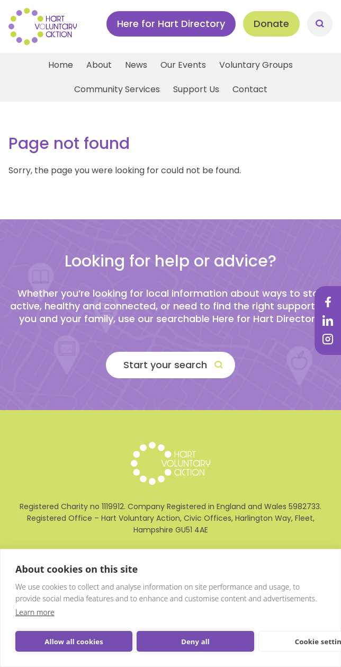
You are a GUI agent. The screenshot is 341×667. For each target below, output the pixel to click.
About (99, 65)
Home (60, 65)
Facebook (327, 302)
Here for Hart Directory (171, 23)
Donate (271, 23)
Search (320, 24)
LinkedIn (327, 320)
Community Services (117, 89)
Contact (249, 89)
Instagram (327, 339)
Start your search (165, 364)
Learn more (35, 612)
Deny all (195, 641)
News (136, 65)
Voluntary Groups (256, 65)
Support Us (196, 89)
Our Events (183, 65)
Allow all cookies (73, 641)
